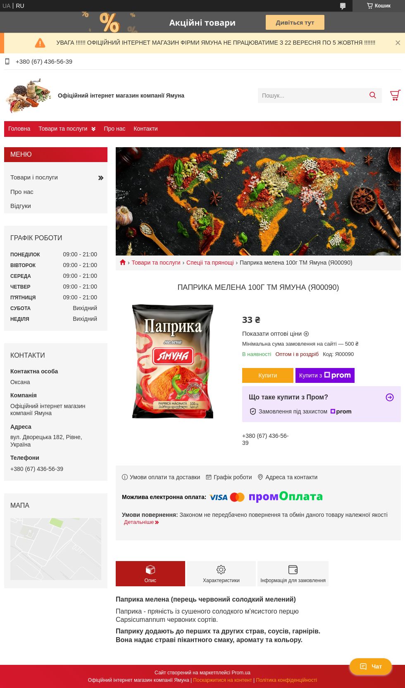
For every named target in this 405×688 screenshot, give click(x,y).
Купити (268, 375)
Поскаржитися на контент (222, 680)
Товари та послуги (62, 128)
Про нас (114, 128)
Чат (371, 666)
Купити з (325, 375)
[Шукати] (372, 95)
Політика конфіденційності (286, 680)
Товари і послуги (34, 177)
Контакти (145, 128)
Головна (19, 128)
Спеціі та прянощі (209, 262)
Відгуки (20, 205)
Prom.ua (241, 673)
